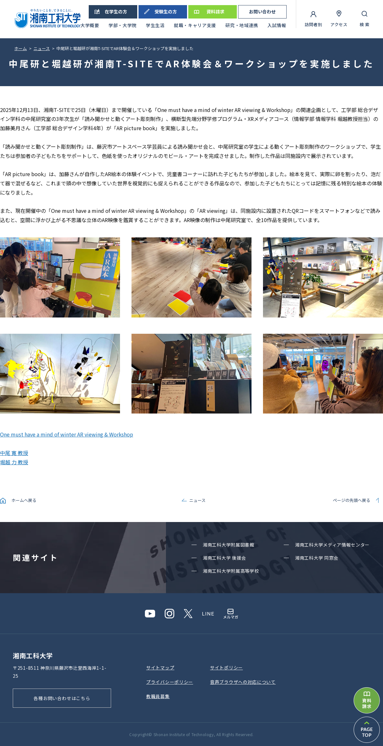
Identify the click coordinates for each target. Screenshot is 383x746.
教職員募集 (158, 696)
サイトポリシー (226, 667)
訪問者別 (313, 24)
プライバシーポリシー (169, 682)
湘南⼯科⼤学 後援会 (224, 558)
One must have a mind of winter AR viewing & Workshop (66, 434)
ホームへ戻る (23, 500)
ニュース (197, 500)
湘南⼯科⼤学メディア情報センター (332, 544)
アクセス (339, 24)
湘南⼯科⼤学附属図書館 (228, 544)
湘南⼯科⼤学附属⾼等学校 (231, 571)
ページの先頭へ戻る (351, 500)
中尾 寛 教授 (14, 453)
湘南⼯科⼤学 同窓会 (316, 558)
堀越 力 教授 (14, 462)
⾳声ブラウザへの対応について (243, 682)
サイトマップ (160, 667)
